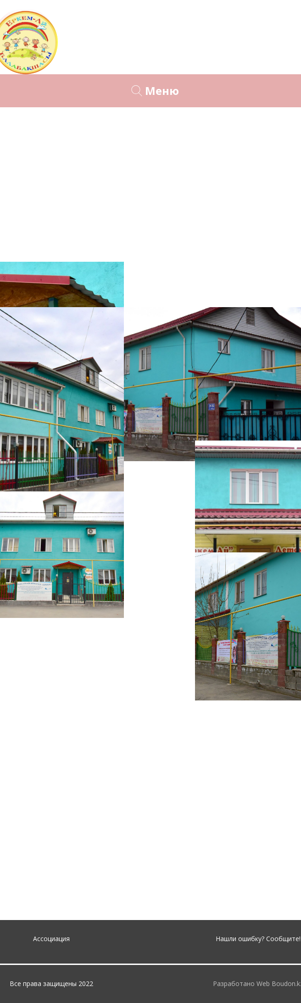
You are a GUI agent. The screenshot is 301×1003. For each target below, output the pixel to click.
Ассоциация (51, 938)
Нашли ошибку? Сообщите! (258, 938)
